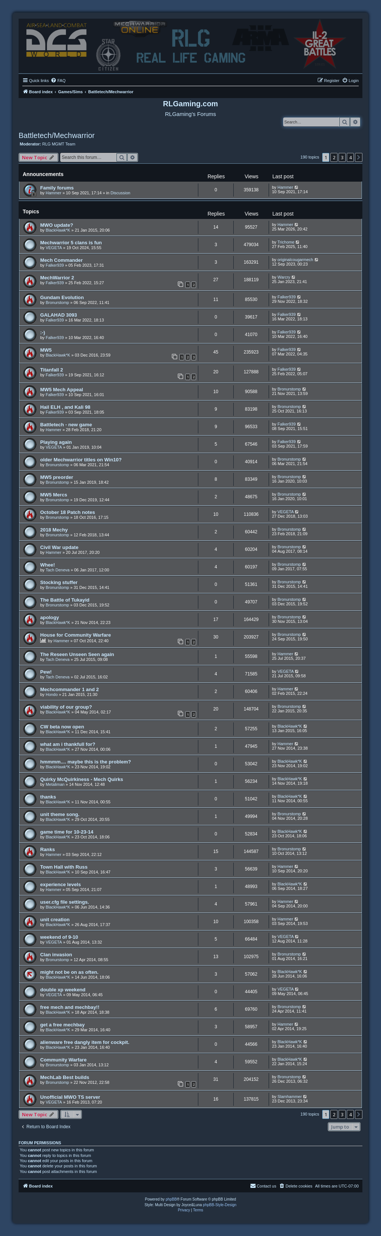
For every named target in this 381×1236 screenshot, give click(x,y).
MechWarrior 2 (57, 277)
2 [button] (334, 157)
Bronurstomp (57, 302)
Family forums (57, 188)
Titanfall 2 (51, 370)
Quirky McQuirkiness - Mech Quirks (81, 779)
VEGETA (54, 247)
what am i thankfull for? (67, 744)
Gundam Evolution (62, 297)
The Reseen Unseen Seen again (77, 654)
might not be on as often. (69, 972)
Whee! (47, 565)
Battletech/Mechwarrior (57, 135)
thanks (48, 797)
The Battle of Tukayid (64, 600)
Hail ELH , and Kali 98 (65, 407)
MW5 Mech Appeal (61, 389)
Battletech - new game (66, 424)
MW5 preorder (56, 477)
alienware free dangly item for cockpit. (84, 1042)
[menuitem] (58, 80)
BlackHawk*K (58, 230)
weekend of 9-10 (59, 937)
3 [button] (342, 157)
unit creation (55, 919)
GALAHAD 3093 (58, 315)
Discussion (120, 193)
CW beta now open (62, 727)
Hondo (52, 694)
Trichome (286, 242)
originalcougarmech (295, 259)
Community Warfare (63, 1060)
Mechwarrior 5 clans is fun (71, 242)
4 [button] (350, 157)
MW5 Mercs (53, 495)
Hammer (53, 193)
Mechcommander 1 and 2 (69, 689)
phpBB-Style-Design (219, 1205)
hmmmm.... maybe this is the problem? (85, 762)
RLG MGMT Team (59, 144)
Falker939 (55, 265)
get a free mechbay (62, 1025)
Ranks (47, 849)
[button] (358, 157)
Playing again (56, 442)
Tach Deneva (58, 570)
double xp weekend (63, 989)
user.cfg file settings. (64, 902)
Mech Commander (61, 260)
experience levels (60, 884)
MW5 (46, 350)
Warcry (284, 277)
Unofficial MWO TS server (70, 1097)
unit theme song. (60, 814)
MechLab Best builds (64, 1077)
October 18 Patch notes (67, 512)
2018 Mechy (54, 530)
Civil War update (59, 547)
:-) (42, 332)
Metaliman (55, 784)
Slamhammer (290, 1096)
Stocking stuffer (58, 582)
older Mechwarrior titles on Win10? (81, 459)
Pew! (46, 672)
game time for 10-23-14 (66, 832)
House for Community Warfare (75, 635)
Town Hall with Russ (63, 867)
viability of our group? (66, 707)
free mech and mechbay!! (69, 1007)
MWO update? (56, 225)
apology (49, 617)
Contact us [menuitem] (263, 1185)
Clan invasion (56, 954)
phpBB (171, 1199)
